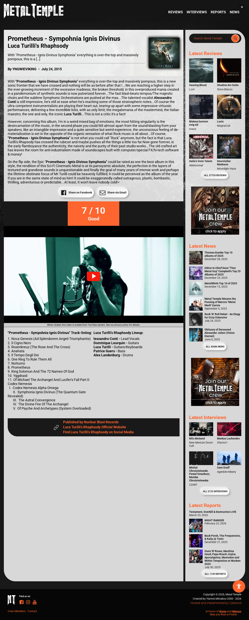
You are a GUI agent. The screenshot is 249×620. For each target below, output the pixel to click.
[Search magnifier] (235, 38)
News (234, 12)
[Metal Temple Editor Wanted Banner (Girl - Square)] (215, 233)
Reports (218, 12)
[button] (93, 276)
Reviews (175, 12)
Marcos (236, 611)
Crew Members (17, 611)
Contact (32, 611)
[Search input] (211, 38)
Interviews (197, 12)
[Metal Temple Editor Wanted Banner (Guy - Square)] (215, 405)
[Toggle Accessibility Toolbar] (239, 586)
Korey (222, 611)
